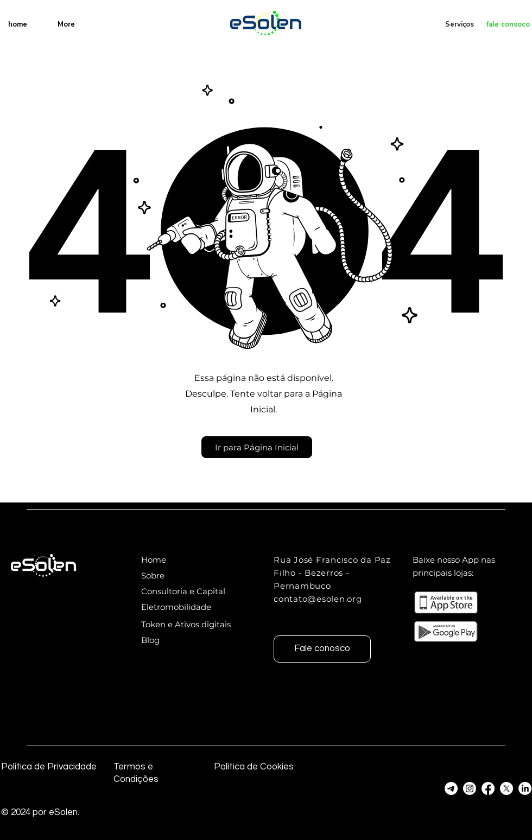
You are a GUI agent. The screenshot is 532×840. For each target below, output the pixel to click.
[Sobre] (180, 575)
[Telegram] (451, 788)
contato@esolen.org (318, 599)
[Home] (180, 559)
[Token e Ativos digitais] (189, 624)
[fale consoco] (504, 24)
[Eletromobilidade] (180, 607)
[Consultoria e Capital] (188, 591)
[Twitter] (506, 788)
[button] (256, 447)
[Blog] (189, 640)
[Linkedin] (524, 788)
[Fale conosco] (322, 649)
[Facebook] (488, 788)
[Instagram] (469, 788)
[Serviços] (460, 24)
